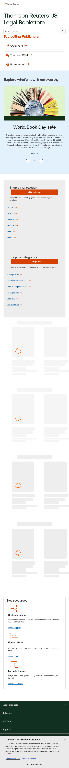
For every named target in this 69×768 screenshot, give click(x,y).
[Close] (65, 739)
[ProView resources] (15, 683)
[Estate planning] (13, 292)
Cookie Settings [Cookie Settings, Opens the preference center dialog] (34, 764)
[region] (34, 752)
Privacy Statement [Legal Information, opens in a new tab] (28, 758)
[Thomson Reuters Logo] (11, 4)
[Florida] (10, 237)
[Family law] (11, 298)
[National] (10, 207)
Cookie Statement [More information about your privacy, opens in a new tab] (13, 758)
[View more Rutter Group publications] (34, 64)
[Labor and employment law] (17, 286)
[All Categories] (34, 261)
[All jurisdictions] (34, 192)
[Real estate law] (13, 304)
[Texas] (9, 231)
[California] (11, 219)
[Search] (62, 31)
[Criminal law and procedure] (17, 280)
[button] (34, 705)
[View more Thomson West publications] (34, 55)
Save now (34, 153)
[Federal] (10, 213)
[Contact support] (14, 627)
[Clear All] (57, 31)
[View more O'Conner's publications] (34, 45)
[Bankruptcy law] (13, 274)
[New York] (10, 225)
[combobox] (34, 31)
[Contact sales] (13, 656)
